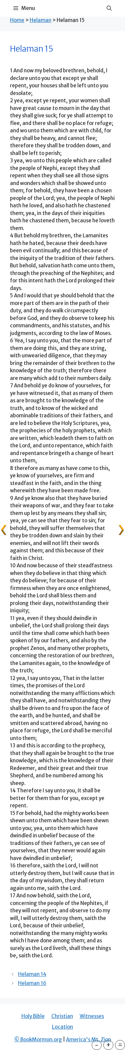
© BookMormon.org (38, 1039)
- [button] (97, 1045)
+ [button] (108, 1045)
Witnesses (92, 1016)
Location (62, 1027)
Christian (62, 1016)
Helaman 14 (32, 974)
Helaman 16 (32, 983)
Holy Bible (33, 1016)
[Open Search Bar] (109, 8)
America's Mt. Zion (88, 1039)
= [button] (120, 1045)
